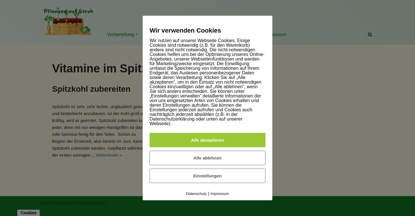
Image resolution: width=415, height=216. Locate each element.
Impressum (219, 193)
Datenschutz (196, 193)
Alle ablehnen (207, 157)
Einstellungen (207, 175)
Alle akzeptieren (207, 140)
